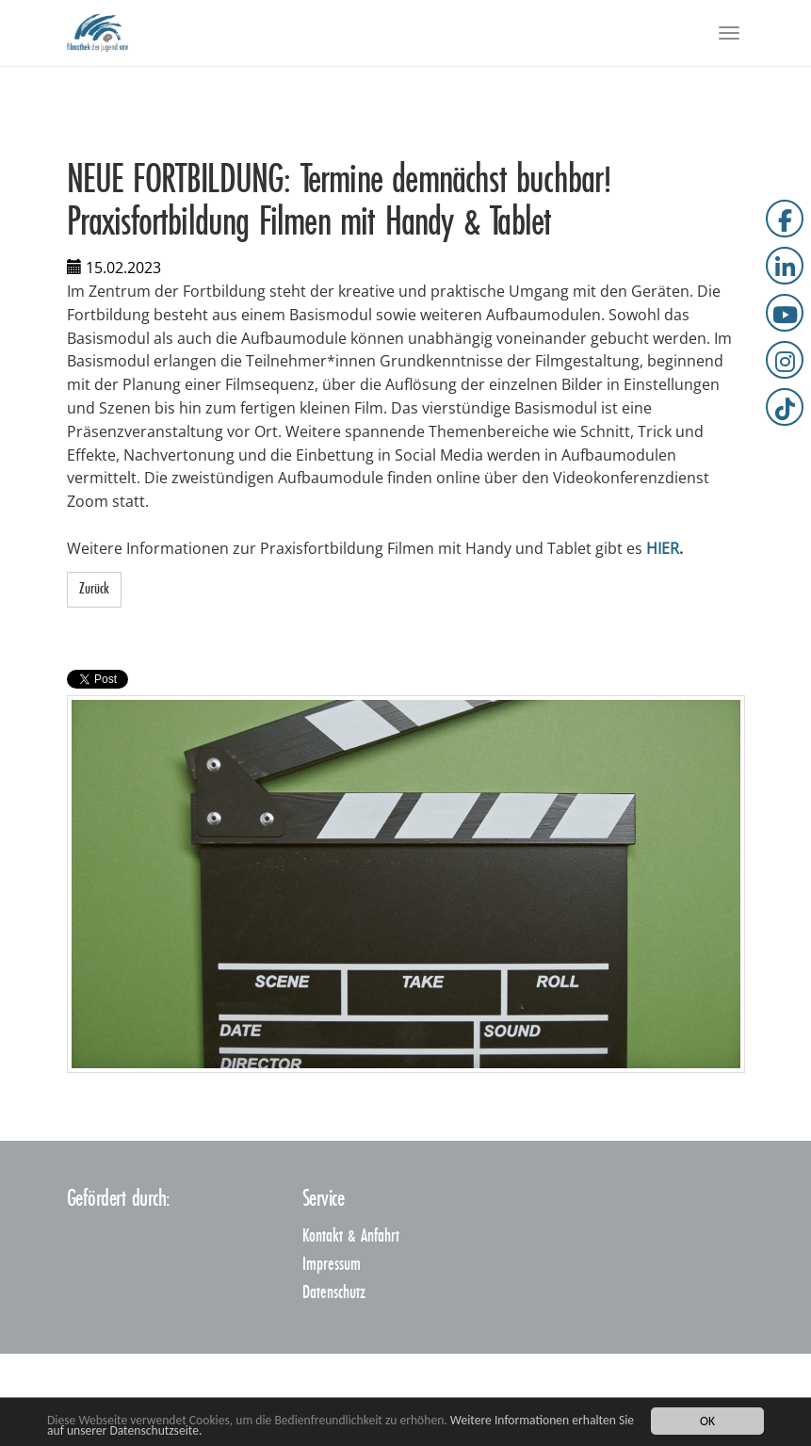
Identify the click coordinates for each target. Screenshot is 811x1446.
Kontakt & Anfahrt (350, 1236)
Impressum (331, 1265)
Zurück (94, 589)
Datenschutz (333, 1293)
